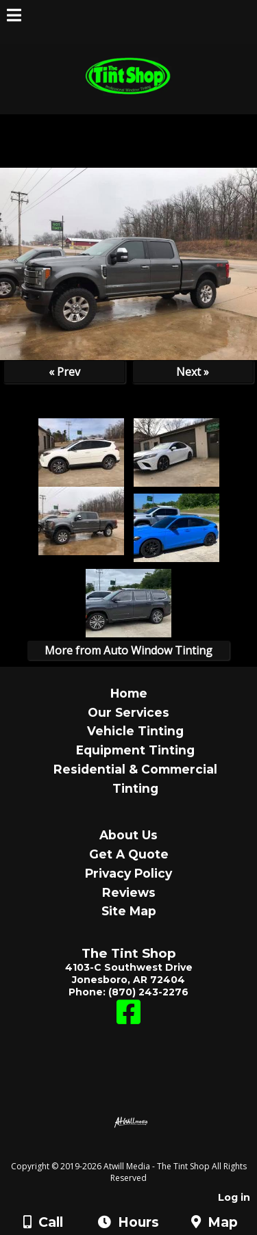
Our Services (128, 712)
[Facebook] (128, 1019)
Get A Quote (129, 854)
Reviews (129, 892)
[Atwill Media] (140, 1151)
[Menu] (14, 17)
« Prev (64, 371)
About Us (128, 835)
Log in (234, 1197)
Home (128, 693)
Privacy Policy (128, 873)
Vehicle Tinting (135, 731)
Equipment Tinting (135, 750)
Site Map (128, 911)
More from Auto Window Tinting (128, 650)
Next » (192, 371)
